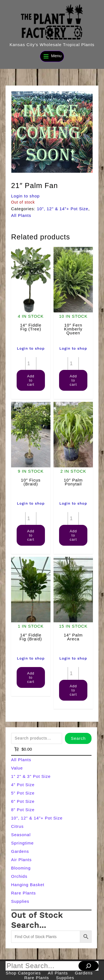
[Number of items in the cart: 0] (22, 749)
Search (78, 738)
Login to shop (25, 196)
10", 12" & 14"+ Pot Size (62, 208)
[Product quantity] (30, 363)
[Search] (88, 966)
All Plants (21, 215)
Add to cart (30, 380)
